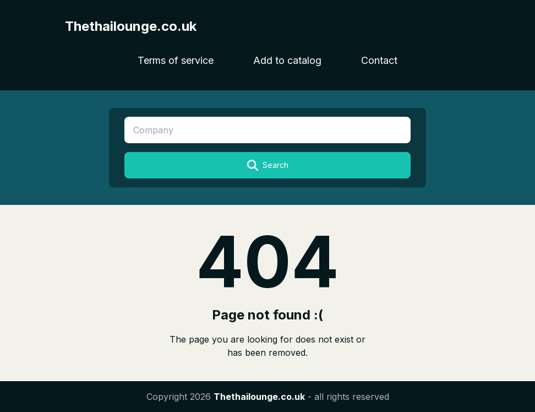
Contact (379, 60)
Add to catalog (287, 60)
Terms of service (176, 60)
